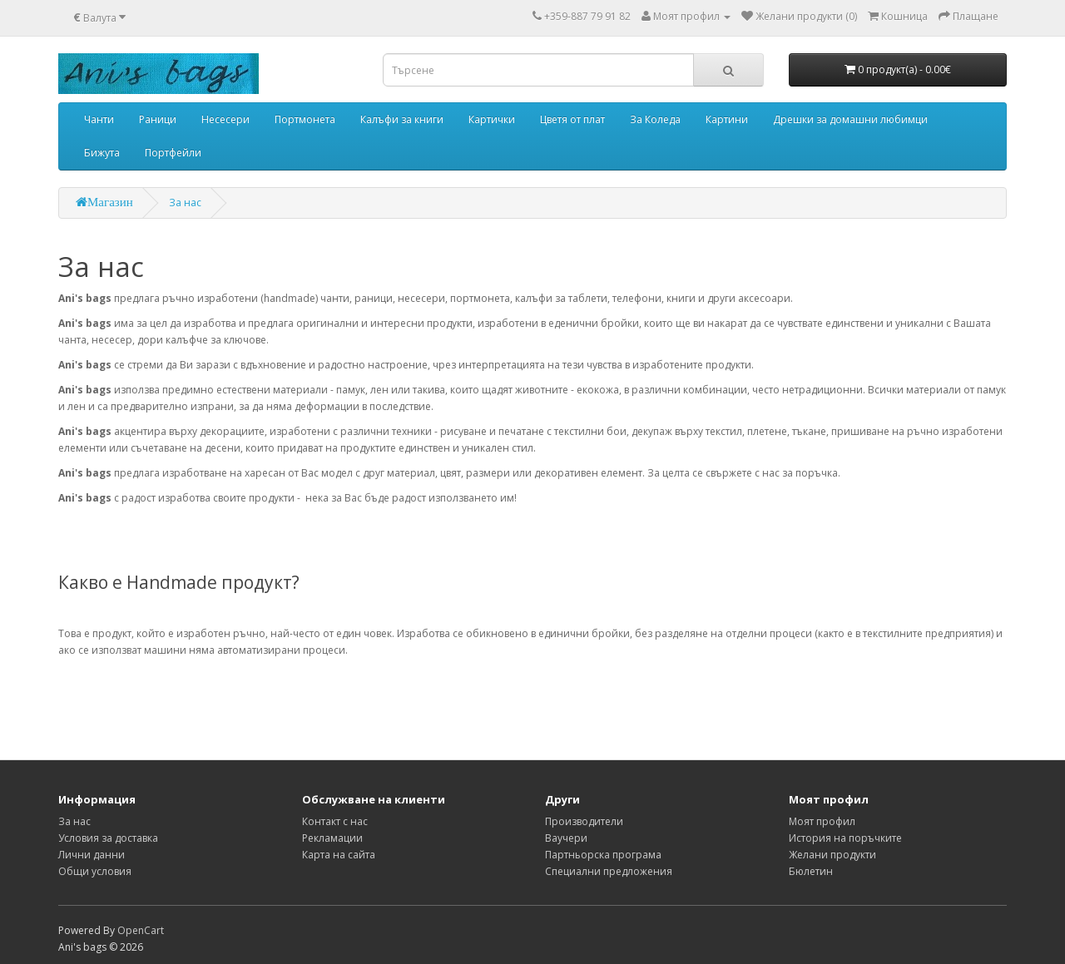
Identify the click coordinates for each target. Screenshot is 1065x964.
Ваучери (566, 838)
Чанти (99, 119)
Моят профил (822, 821)
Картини (727, 119)
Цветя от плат (572, 119)
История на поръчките (845, 838)
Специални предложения (608, 871)
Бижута (102, 153)
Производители (584, 821)
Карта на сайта (338, 855)
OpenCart (140, 930)
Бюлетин (811, 871)
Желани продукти (832, 855)
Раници (157, 119)
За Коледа (655, 119)
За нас (185, 202)
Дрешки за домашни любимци (850, 119)
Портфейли (173, 153)
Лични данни (91, 855)
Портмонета (305, 119)
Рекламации (332, 838)
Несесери (225, 119)
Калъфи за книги (401, 119)
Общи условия (94, 871)
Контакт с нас (335, 821)
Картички (491, 119)
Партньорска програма (603, 855)
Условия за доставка (108, 838)
